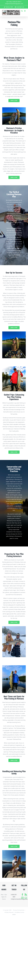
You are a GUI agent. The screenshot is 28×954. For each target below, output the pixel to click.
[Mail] (26, 898)
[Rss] (26, 894)
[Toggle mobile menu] (25, 11)
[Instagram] (22, 898)
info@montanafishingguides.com (14, 3)
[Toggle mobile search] (22, 11)
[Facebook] (22, 894)
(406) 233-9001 (17, 1)
